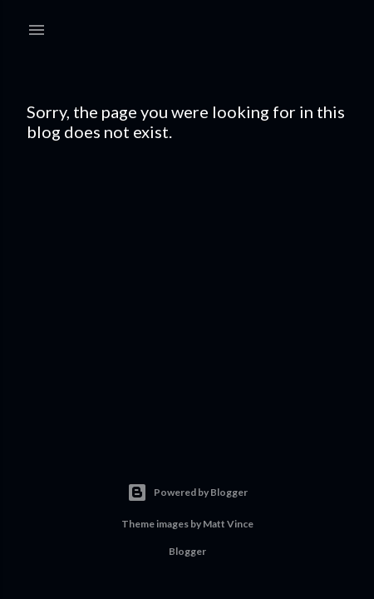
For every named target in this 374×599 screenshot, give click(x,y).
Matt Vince (228, 523)
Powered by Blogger (187, 492)
